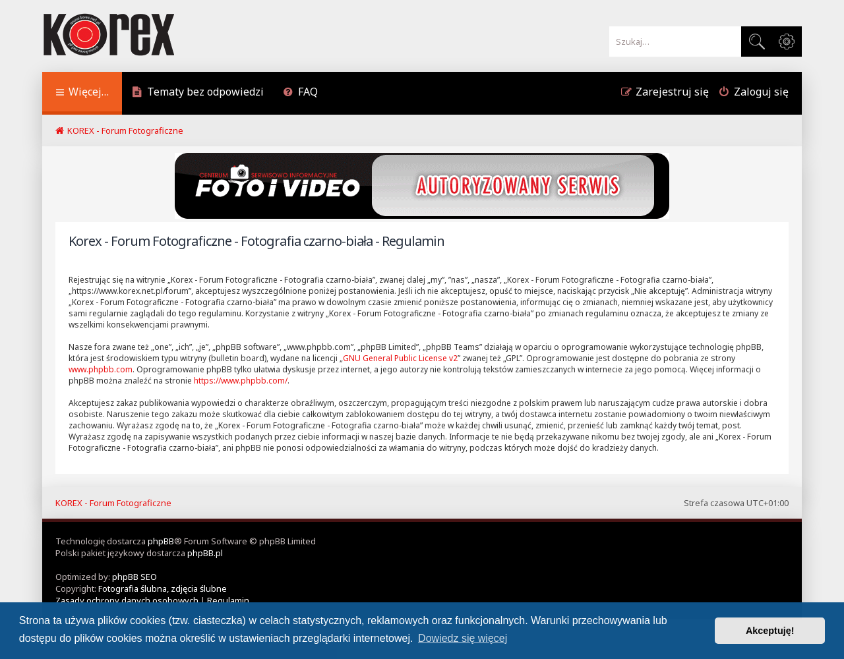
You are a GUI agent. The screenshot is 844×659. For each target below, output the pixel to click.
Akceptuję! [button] (770, 630)
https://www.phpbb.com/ (240, 380)
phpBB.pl (205, 553)
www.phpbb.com (101, 369)
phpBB (161, 541)
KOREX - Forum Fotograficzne (113, 503)
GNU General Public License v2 (400, 358)
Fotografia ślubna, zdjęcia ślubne (162, 588)
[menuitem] (198, 93)
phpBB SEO (134, 577)
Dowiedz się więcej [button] (462, 638)
